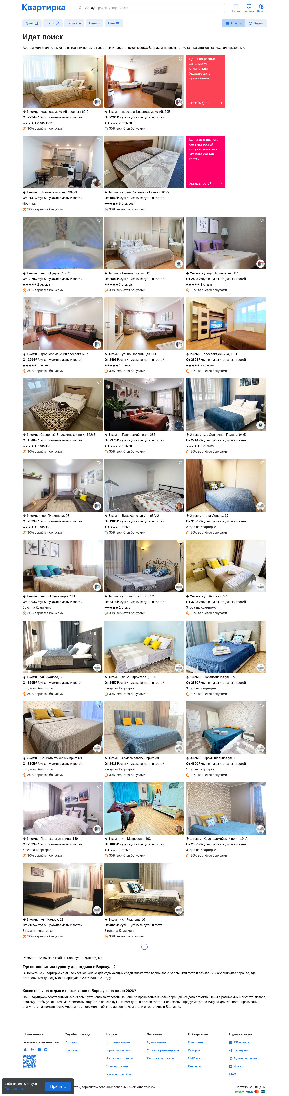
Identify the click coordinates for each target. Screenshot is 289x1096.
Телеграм (241, 1050)
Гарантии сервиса (119, 1050)
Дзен (237, 1066)
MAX (232, 1074)
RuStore (46, 1049)
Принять (58, 1086)
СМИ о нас (196, 1058)
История (194, 1050)
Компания (195, 1042)
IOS (25, 1049)
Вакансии (195, 1066)
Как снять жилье (118, 1042)
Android (32, 1049)
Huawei (39, 1049)
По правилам (14, 1087)
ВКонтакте (241, 1042)
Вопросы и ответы (119, 1058)
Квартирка (46, 8)
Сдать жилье (156, 1042)
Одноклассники (245, 1058)
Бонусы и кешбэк (118, 1074)
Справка (71, 1042)
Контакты (71, 1050)
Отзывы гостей (117, 1066)
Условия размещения (163, 1050)
